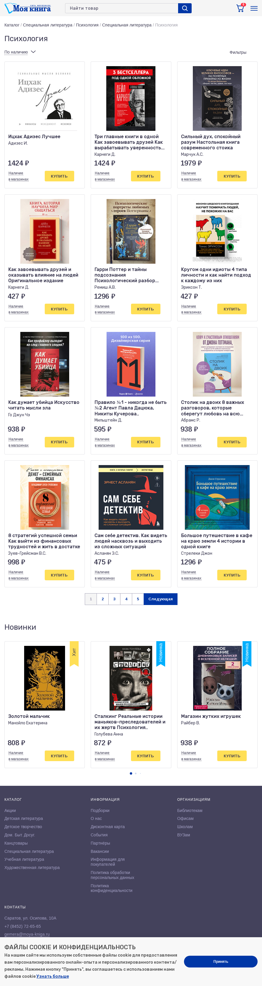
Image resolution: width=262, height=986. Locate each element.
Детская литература (23, 818)
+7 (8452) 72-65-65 (22, 926)
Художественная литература (32, 867)
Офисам (185, 818)
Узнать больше (53, 976)
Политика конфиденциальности (111, 888)
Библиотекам (190, 810)
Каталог (11, 25)
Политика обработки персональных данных (112, 875)
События (99, 835)
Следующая (160, 599)
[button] (131, 773)
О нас (96, 818)
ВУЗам (183, 835)
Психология (87, 25)
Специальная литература (47, 25)
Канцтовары (16, 843)
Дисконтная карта (108, 826)
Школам (185, 826)
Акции (10, 810)
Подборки (100, 810)
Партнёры (100, 843)
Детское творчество (23, 826)
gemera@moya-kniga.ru (27, 934)
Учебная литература (24, 859)
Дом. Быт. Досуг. (19, 835)
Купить (59, 176)
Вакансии (100, 851)
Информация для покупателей (108, 862)
